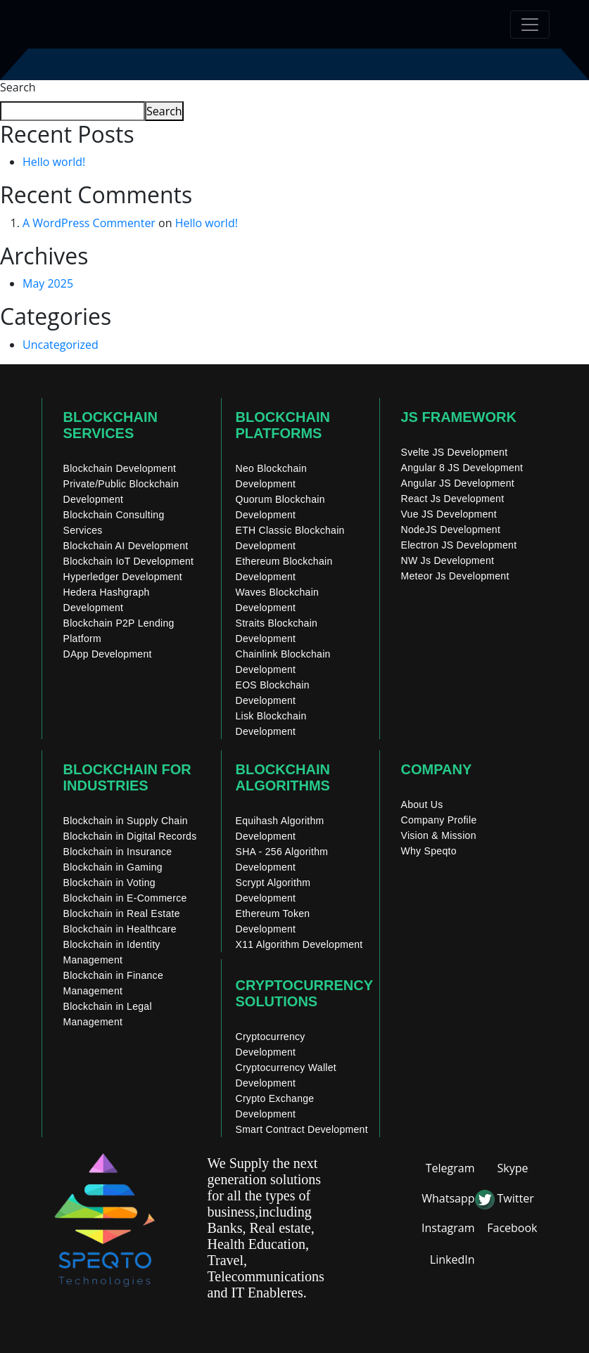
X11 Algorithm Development (299, 944)
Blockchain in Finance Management (113, 983)
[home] (86, 24)
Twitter (516, 1198)
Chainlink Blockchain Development (283, 661)
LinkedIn (452, 1259)
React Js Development (453, 498)
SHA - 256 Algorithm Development (282, 859)
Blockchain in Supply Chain (125, 820)
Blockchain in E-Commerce (125, 898)
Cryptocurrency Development (270, 1044)
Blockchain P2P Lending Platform (119, 630)
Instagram (448, 1228)
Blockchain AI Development (126, 545)
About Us (422, 804)
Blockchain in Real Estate (121, 913)
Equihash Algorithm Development (280, 828)
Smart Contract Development (302, 1129)
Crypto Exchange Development (275, 1106)
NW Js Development (448, 560)
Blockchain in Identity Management (111, 952)
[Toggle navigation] (530, 25)
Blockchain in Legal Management (107, 1014)
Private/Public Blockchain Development (121, 491)
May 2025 (48, 283)
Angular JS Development (457, 483)
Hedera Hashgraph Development (106, 599)
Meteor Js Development (455, 576)
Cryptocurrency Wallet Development (286, 1075)
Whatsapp (448, 1198)
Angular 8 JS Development (462, 467)
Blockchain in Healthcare (120, 929)
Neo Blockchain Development (271, 476)
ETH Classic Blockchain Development (290, 538)
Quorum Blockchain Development (280, 507)
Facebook (512, 1228)
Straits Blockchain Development (277, 630)
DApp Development (107, 654)
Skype (513, 1168)
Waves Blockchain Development (277, 599)
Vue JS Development (449, 514)
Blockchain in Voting (109, 882)
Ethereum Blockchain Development (284, 569)
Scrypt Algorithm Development (273, 890)
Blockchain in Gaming (113, 867)
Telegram (450, 1168)
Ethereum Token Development (273, 921)
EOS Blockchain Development (273, 692)
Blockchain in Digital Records (130, 836)
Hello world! (54, 161)
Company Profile (439, 820)
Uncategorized (61, 344)
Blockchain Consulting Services (114, 522)
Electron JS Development (459, 545)
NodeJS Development (451, 529)
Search (18, 87)
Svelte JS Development (454, 452)
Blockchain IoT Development (128, 561)
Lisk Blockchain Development (271, 723)
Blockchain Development (120, 468)
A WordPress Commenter (89, 223)
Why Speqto (429, 851)
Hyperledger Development (123, 576)
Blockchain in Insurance (117, 851)
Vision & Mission (438, 835)
